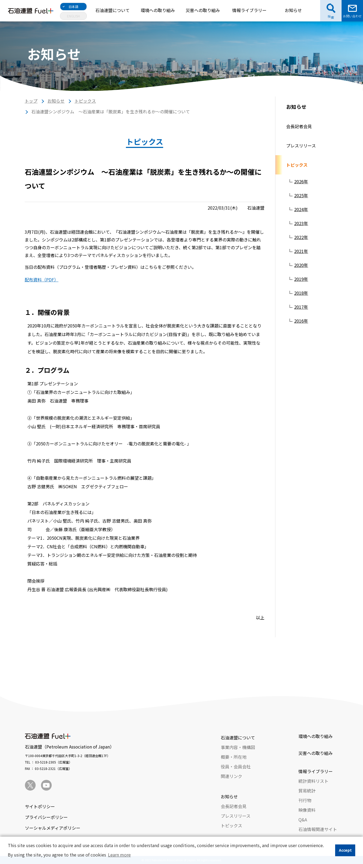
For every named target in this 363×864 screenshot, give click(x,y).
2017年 (301, 307)
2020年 (301, 265)
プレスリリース (301, 145)
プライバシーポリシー (46, 817)
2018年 (301, 293)
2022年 (301, 237)
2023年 (301, 223)
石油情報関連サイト (317, 829)
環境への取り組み (158, 10)
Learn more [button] (119, 854)
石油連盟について (112, 10)
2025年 (301, 195)
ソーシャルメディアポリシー (52, 828)
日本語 (73, 6)
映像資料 (307, 810)
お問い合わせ (352, 16)
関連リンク (231, 776)
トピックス (85, 101)
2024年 (301, 209)
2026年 (301, 181)
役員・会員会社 (236, 766)
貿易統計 (307, 790)
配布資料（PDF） (41, 279)
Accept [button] (345, 850)
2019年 (301, 279)
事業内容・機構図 (238, 747)
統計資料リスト (313, 781)
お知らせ (293, 10)
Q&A (302, 819)
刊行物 (304, 800)
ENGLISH (73, 16)
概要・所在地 (233, 757)
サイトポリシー (40, 806)
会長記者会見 (299, 126)
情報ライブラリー (249, 10)
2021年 (301, 251)
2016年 (301, 321)
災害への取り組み (203, 10)
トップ (31, 101)
